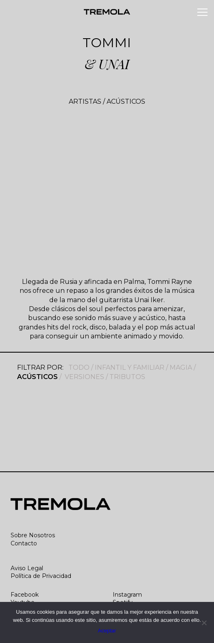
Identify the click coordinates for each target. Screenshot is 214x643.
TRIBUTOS (127, 377)
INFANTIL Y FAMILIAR (129, 367)
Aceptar (107, 631)
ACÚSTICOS (126, 101)
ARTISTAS (85, 101)
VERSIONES (84, 377)
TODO (79, 367)
